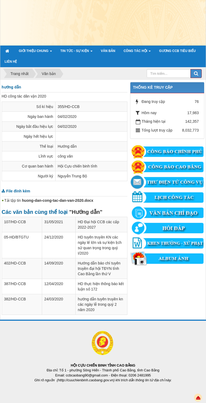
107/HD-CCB (15, 222)
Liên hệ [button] (11, 62)
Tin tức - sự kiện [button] (76, 52)
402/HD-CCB (15, 263)
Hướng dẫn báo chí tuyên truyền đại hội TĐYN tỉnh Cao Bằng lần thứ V (99, 268)
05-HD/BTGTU (16, 237)
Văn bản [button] (108, 51)
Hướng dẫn (67, 146)
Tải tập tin (48, 200)
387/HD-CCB (15, 284)
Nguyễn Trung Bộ (72, 176)
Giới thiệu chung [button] (35, 52)
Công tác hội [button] (137, 52)
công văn (65, 156)
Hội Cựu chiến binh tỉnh (77, 166)
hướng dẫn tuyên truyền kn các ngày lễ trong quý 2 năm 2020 (100, 304)
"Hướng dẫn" (85, 212)
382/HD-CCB (15, 299)
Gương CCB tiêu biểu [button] (177, 51)
